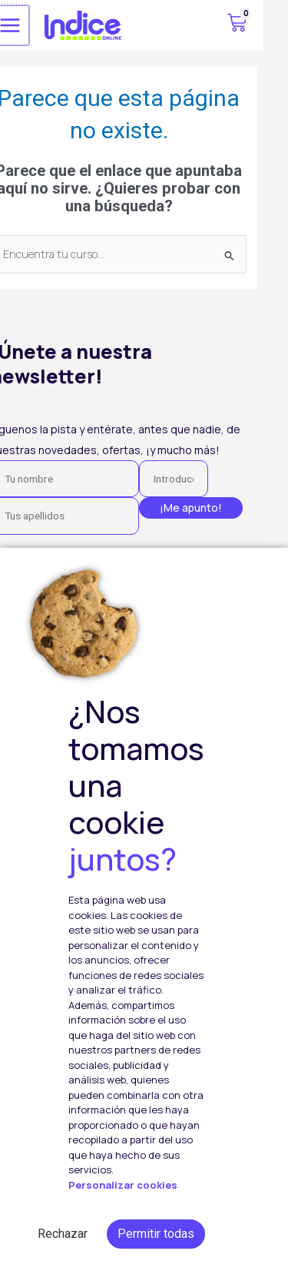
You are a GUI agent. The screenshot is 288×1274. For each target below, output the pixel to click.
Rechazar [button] (63, 1233)
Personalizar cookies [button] (122, 1185)
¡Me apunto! (216, 507)
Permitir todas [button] (156, 1233)
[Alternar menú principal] (34, 25)
